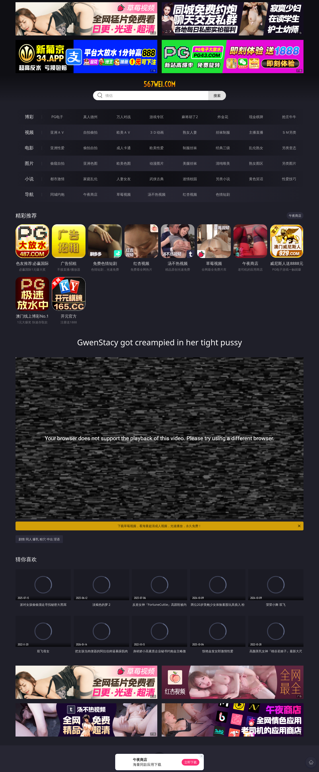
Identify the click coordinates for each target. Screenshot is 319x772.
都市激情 (57, 178)
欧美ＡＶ (124, 132)
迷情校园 (190, 178)
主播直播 (256, 132)
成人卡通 (124, 147)
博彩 (29, 117)
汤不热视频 (156, 194)
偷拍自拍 (90, 147)
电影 (29, 148)
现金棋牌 (256, 116)
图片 (29, 163)
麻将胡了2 (190, 116)
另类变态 (289, 147)
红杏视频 (190, 194)
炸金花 (223, 116)
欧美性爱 (157, 147)
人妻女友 (124, 178)
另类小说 (223, 178)
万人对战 (124, 116)
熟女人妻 (190, 132)
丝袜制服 (223, 132)
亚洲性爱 (57, 147)
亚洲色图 (90, 163)
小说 (29, 179)
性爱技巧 (289, 178)
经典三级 (223, 147)
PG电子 (57, 116)
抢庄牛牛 (289, 116)
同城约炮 (57, 194)
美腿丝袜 (190, 163)
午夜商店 (90, 194)
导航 (29, 194)
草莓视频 (124, 194)
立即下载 (190, 762)
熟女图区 (256, 163)
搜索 (217, 95)
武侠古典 (157, 178)
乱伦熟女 (256, 147)
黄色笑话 (256, 178)
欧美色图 (124, 163)
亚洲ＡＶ (57, 132)
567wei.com (159, 84)
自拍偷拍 (90, 132)
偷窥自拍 (57, 163)
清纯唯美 (223, 163)
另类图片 (289, 163)
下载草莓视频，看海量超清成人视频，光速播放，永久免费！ (209, 526)
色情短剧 (223, 194)
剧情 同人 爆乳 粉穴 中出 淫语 (39, 539)
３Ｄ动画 (157, 132)
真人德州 (90, 116)
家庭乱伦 (90, 178)
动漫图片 (157, 163)
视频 (29, 132)
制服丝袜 (190, 147)
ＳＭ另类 (289, 132)
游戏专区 (157, 116)
